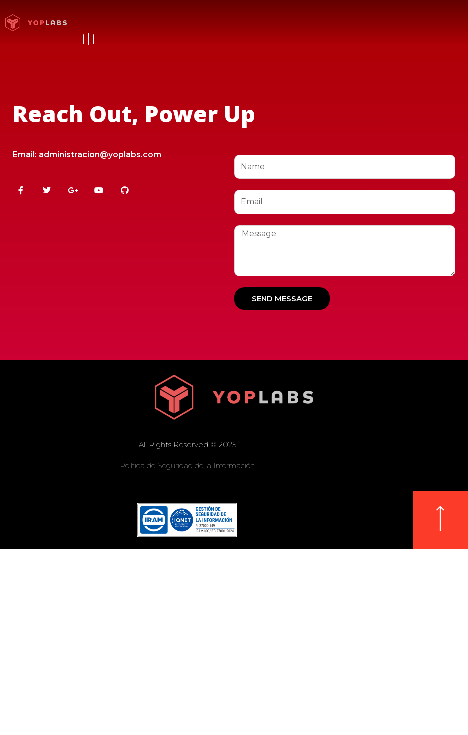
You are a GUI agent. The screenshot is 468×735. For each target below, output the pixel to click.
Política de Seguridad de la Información (187, 465)
